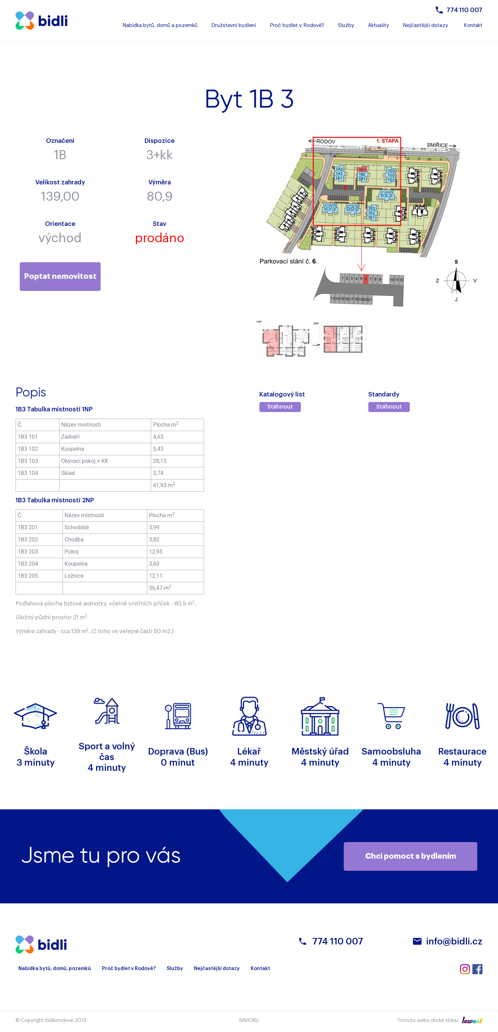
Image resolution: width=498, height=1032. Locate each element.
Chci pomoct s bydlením (410, 856)
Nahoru (249, 1020)
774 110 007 (464, 10)
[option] (282, 339)
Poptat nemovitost (60, 276)
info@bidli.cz (454, 941)
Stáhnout (280, 407)
